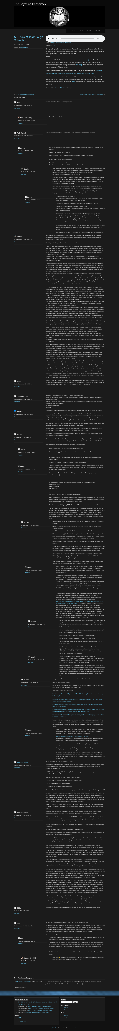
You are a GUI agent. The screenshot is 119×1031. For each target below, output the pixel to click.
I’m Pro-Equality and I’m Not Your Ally (63, 73)
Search (63, 999)
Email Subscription (22, 1022)
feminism (78, 60)
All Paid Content (99, 31)
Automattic (74, 1028)
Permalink (17, 108)
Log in (65, 1017)
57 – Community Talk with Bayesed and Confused (91, 94)
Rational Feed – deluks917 (23, 981)
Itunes (19, 1020)
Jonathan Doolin (23, 762)
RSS (54, 45)
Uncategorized (24, 47)
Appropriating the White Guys (85, 73)
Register (66, 1015)
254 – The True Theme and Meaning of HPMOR (41, 1008)
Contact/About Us (71, 31)
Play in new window (57, 43)
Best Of (89, 31)
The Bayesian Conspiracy (30, 4)
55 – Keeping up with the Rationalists (24, 94)
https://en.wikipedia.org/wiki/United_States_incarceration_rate (72, 736)
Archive (82, 31)
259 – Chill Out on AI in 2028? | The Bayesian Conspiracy (32, 1002)
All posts (66, 1007)
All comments (67, 1010)
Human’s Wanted (60, 88)
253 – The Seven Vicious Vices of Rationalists (39, 1006)
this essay (79, 65)
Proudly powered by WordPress (50, 1028)
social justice (88, 60)
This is (73, 82)
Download (68, 43)
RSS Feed (20, 1018)
